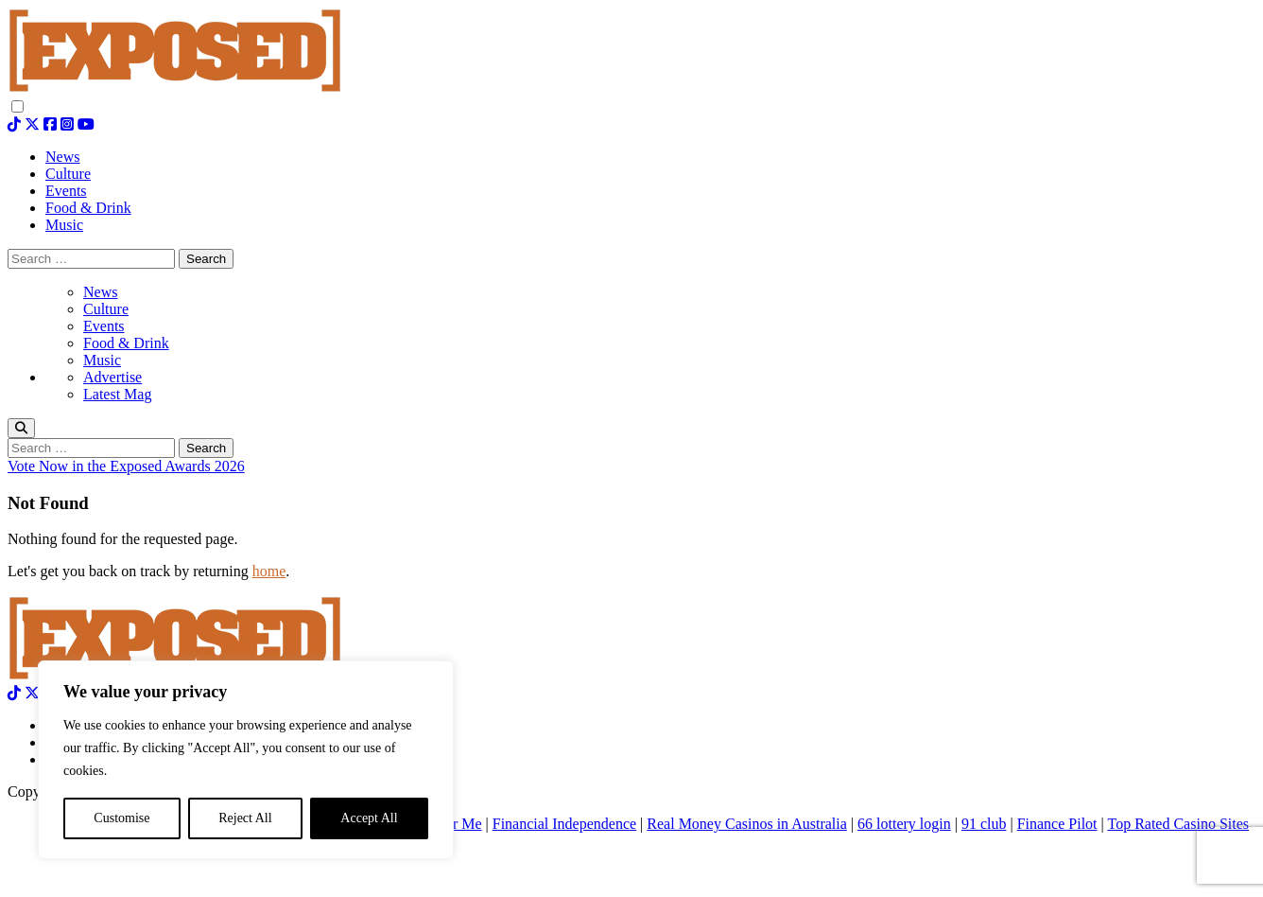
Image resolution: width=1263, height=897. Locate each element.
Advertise (112, 377)
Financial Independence (564, 824)
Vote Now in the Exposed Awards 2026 (126, 466)
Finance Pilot (1057, 824)
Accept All (368, 818)
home (269, 571)
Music (102, 360)
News (100, 292)
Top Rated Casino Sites (1178, 824)
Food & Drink (126, 343)
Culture (106, 309)
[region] (246, 759)
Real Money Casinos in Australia (747, 824)
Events (104, 326)
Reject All (244, 818)
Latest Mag (117, 394)
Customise (121, 818)
